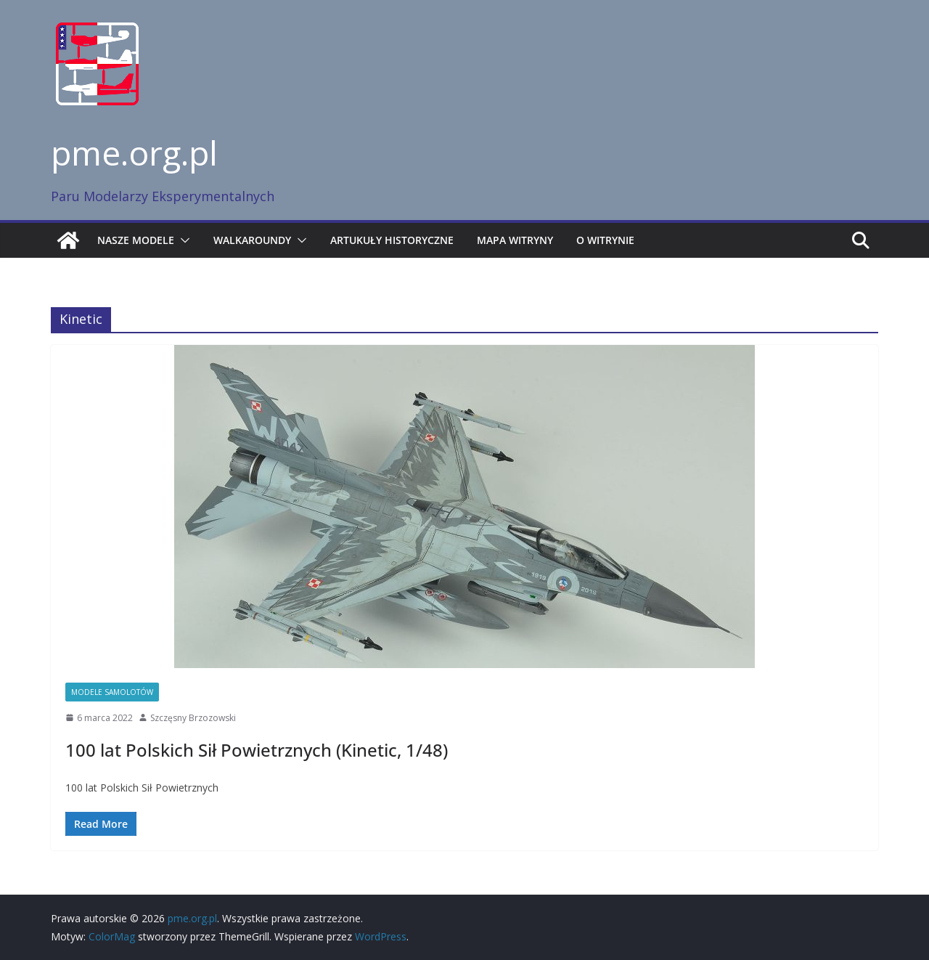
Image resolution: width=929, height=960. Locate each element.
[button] (182, 240)
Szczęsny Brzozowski (193, 718)
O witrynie (605, 240)
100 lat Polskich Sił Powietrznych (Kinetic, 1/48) (256, 750)
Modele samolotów (112, 692)
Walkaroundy (252, 240)
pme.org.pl (134, 152)
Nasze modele (135, 240)
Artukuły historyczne (392, 240)
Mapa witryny (515, 240)
